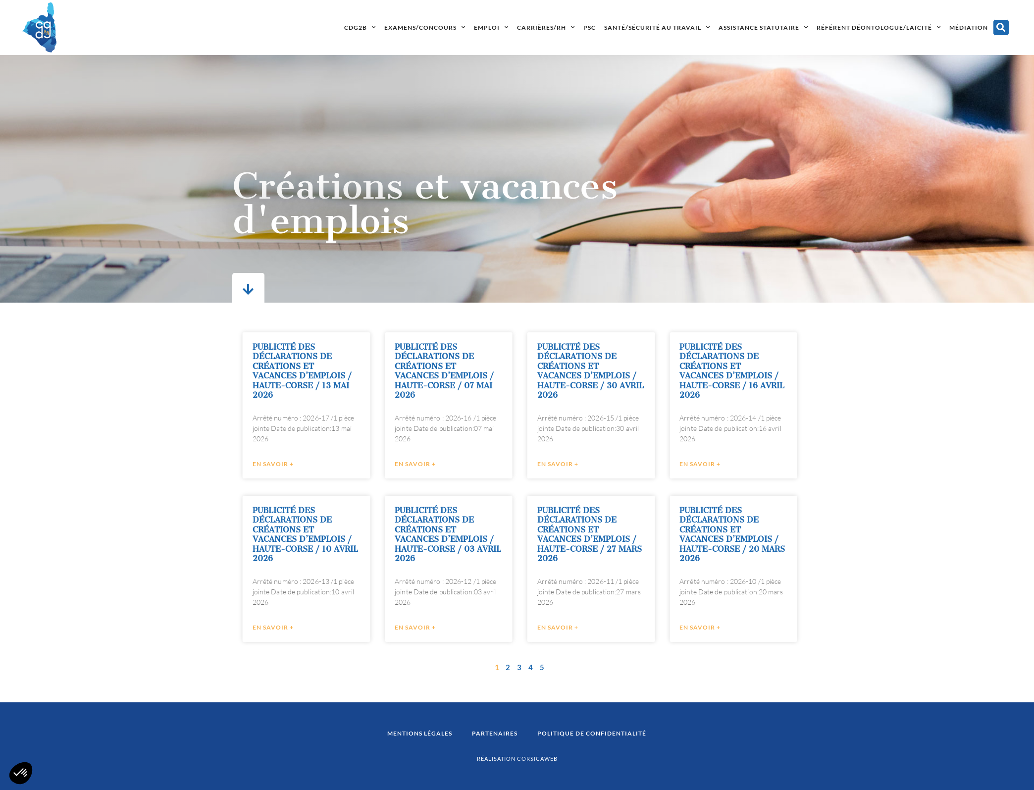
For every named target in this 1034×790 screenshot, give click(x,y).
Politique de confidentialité (591, 733)
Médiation (968, 27)
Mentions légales (419, 733)
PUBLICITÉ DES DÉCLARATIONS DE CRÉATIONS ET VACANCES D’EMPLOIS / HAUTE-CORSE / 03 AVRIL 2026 (463, 535)
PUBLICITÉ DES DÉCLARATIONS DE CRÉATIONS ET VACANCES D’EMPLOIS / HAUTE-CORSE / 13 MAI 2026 (316, 371)
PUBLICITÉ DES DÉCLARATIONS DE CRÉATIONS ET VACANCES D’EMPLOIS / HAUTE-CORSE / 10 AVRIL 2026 (320, 535)
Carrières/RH (546, 27)
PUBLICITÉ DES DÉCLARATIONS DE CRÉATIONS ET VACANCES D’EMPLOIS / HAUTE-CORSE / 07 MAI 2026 (459, 371)
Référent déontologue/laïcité (879, 27)
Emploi (491, 27)
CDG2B (360, 27)
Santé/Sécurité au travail (657, 27)
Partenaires (494, 733)
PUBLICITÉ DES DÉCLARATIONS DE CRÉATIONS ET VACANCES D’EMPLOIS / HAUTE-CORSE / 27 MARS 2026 (604, 535)
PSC (589, 27)
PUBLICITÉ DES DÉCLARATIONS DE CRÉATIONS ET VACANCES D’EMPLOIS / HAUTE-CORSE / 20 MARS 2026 (747, 535)
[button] (1001, 27)
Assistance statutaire (763, 27)
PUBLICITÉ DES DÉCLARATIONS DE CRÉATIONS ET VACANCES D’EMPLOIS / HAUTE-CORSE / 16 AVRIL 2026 (747, 371)
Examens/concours (424, 27)
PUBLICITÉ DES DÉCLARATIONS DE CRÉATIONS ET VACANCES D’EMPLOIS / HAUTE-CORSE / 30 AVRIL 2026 (605, 371)
